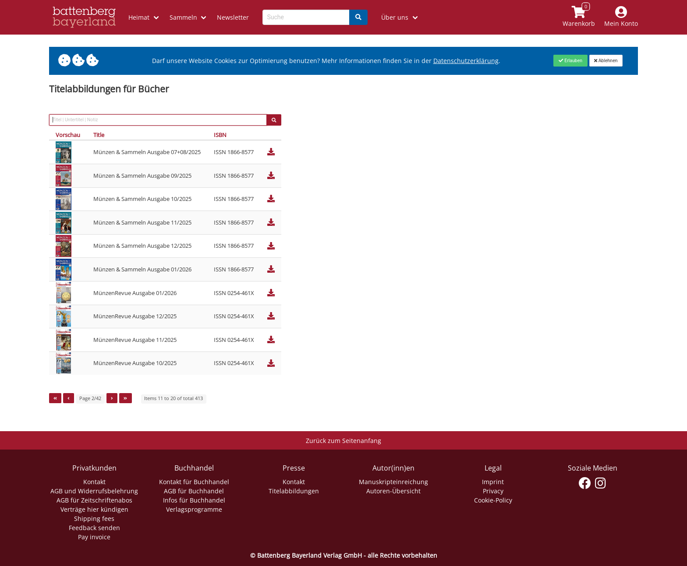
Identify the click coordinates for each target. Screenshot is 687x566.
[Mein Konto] (621, 17)
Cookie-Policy (493, 500)
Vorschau (68, 135)
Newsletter (233, 17)
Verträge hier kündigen (94, 509)
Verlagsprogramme (194, 509)
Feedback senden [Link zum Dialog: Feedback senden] (94, 528)
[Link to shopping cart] (579, 17)
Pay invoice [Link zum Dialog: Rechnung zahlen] (94, 537)
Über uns (394, 17)
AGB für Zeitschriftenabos (94, 500)
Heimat (138, 17)
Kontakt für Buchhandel (194, 482)
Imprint (493, 482)
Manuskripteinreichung (393, 482)
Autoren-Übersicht (393, 491)
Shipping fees (94, 518)
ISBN (220, 135)
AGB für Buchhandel (194, 491)
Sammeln (183, 17)
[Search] (358, 17)
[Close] (570, 60)
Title (98, 135)
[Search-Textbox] (306, 17)
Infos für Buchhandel (194, 500)
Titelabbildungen (294, 491)
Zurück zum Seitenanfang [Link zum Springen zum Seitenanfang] (343, 440)
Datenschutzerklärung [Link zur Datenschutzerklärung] (466, 60)
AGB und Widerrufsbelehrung (94, 491)
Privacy (493, 491)
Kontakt (94, 482)
